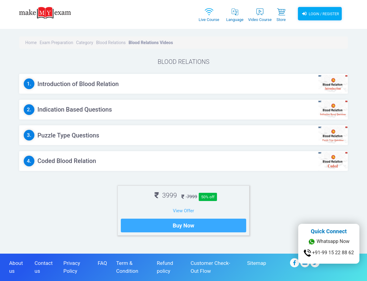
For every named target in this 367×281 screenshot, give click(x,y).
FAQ (102, 263)
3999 (166, 195)
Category (84, 42)
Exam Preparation (56, 42)
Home (31, 42)
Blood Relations (111, 42)
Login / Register (320, 13)
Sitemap (256, 263)
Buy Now (183, 225)
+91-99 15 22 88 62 (329, 253)
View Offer (183, 210)
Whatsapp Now (328, 241)
